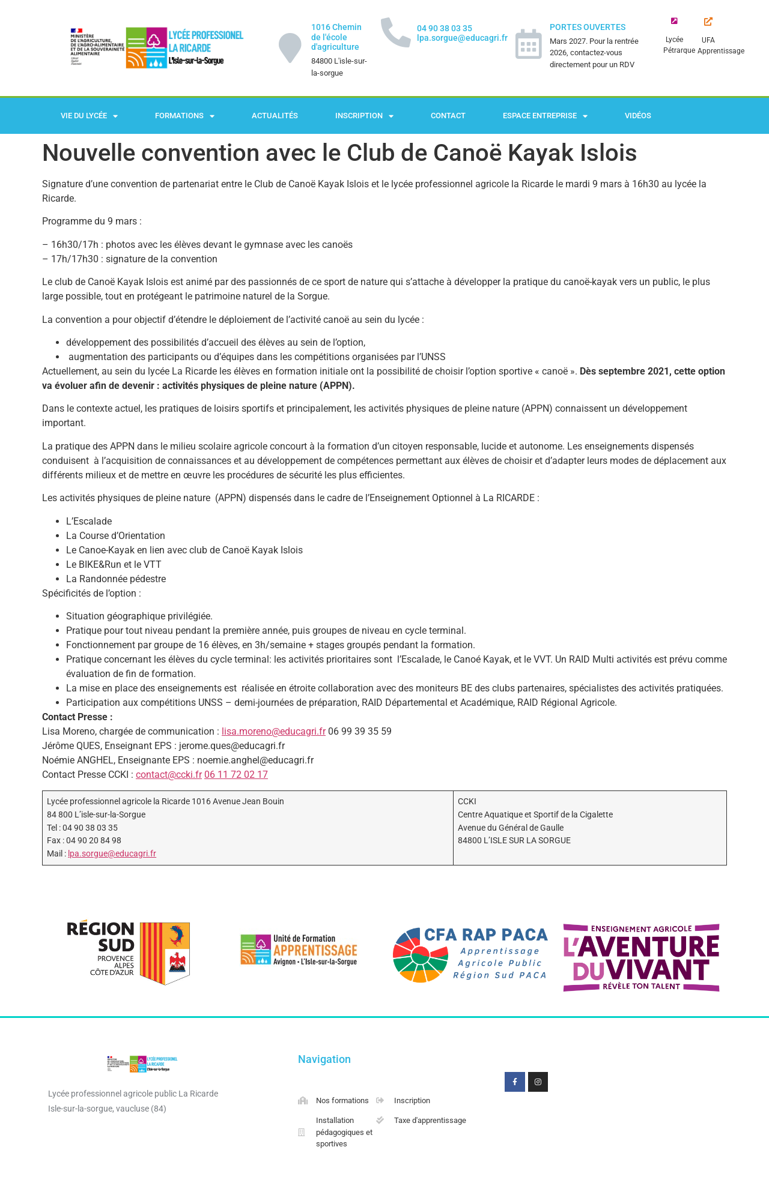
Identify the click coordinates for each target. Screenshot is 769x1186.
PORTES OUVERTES (587, 27)
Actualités (275, 115)
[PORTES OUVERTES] (529, 44)
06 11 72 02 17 (236, 774)
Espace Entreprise (545, 116)
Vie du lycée (89, 116)
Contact (448, 115)
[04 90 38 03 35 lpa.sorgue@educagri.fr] (396, 32)
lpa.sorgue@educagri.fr (112, 854)
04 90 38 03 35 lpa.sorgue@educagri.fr (462, 33)
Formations (184, 116)
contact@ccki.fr (169, 774)
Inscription (364, 116)
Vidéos (638, 115)
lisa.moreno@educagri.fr (274, 731)
